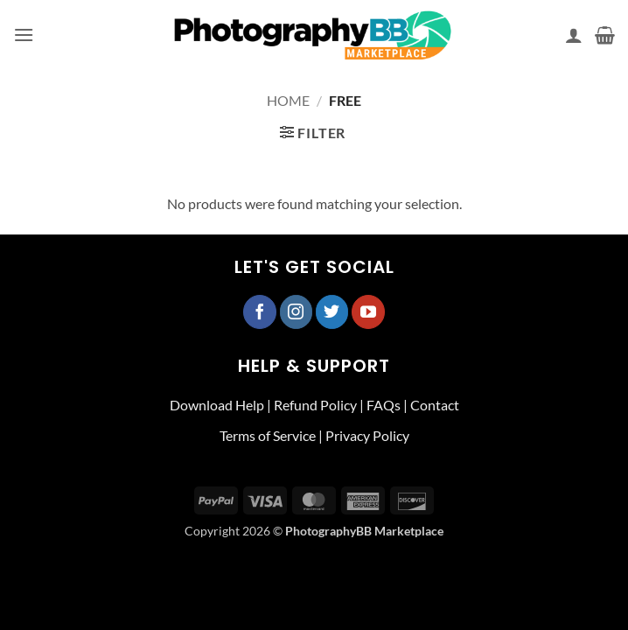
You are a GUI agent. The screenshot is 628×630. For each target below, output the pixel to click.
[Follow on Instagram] (296, 311)
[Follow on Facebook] (259, 311)
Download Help (217, 404)
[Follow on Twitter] (332, 311)
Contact (434, 404)
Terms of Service (268, 435)
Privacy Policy (367, 435)
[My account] (574, 35)
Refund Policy (315, 404)
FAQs (383, 404)
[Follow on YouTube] (368, 311)
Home (288, 100)
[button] (23, 34)
